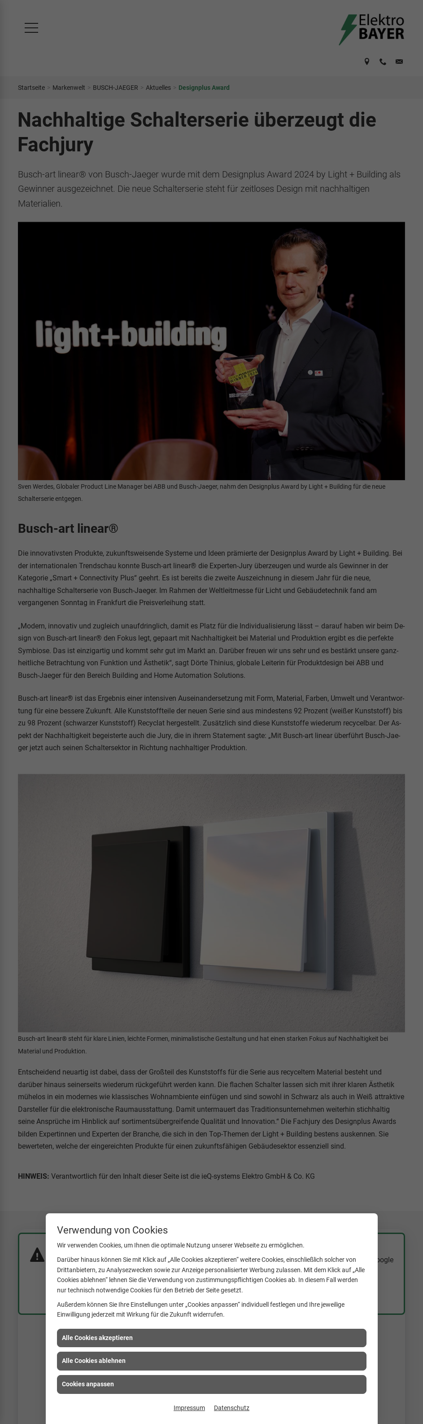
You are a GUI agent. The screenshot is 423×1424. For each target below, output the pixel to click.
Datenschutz (231, 1407)
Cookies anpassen (88, 1384)
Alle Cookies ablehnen (94, 1360)
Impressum (189, 1407)
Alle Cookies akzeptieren (97, 1337)
